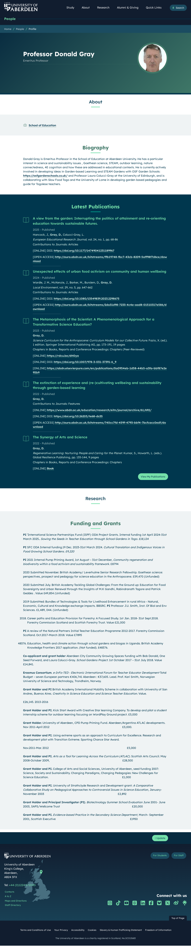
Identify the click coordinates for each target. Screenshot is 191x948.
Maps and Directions (16, 903)
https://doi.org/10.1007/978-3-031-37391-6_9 (85, 362)
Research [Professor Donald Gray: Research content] (95, 500)
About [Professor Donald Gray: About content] (95, 102)
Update (159, 840)
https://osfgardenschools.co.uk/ (45, 176)
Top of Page (177, 920)
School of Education (42, 126)
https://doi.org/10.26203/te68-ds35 (78, 417)
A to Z (8, 898)
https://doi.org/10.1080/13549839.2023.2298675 (86, 299)
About (87, 7)
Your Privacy (61, 932)
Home (7, 29)
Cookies (92, 932)
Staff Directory (13, 907)
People (10, 19)
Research (105, 7)
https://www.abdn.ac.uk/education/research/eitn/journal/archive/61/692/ (99, 410)
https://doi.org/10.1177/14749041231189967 (84, 251)
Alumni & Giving (129, 7)
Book (50, 469)
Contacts (9, 894)
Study (72, 7)
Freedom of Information (158, 932)
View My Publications (150, 477)
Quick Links (155, 7)
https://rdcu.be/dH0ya (63, 356)
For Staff (177, 858)
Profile (32, 29)
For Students (154, 858)
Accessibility (77, 932)
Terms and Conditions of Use (35, 932)
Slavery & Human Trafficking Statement (121, 932)
